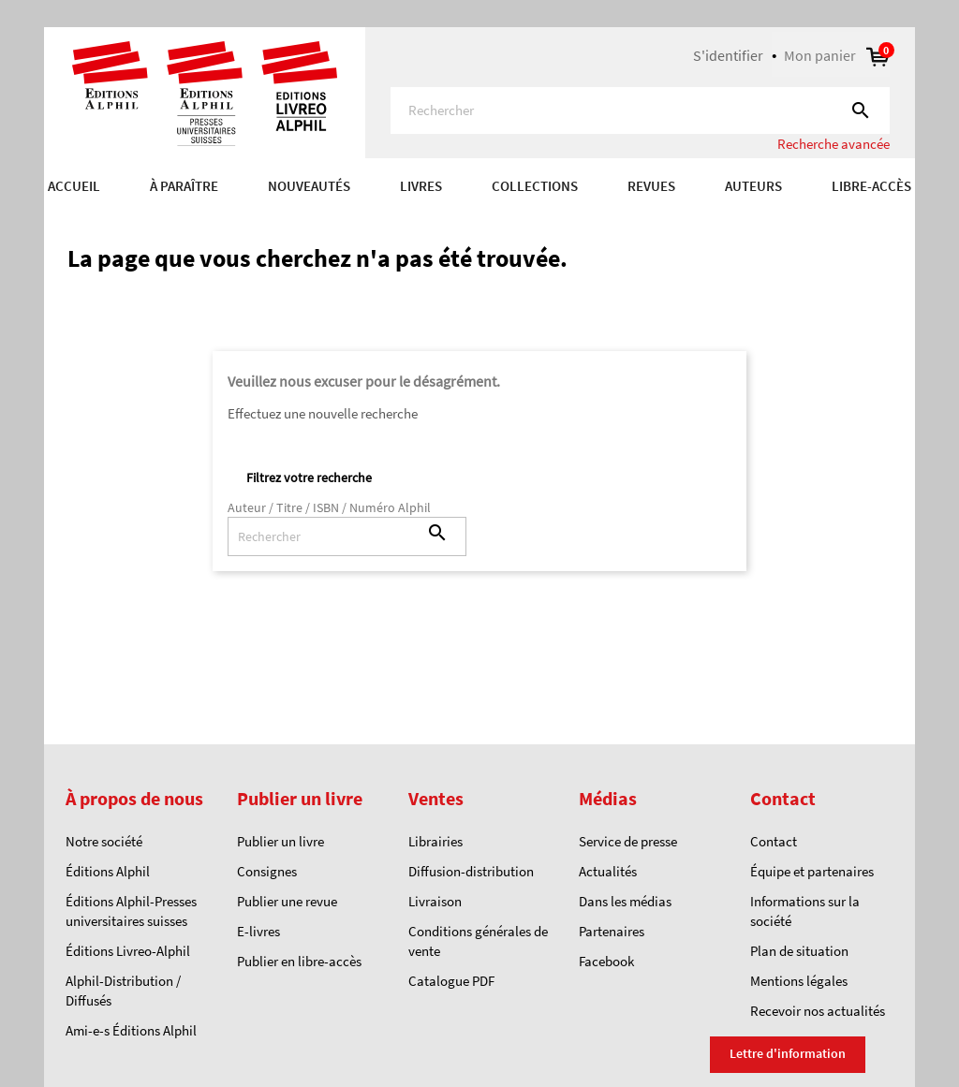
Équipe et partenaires (812, 871)
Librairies (435, 841)
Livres (421, 186)
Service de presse (628, 841)
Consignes (267, 871)
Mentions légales (799, 981)
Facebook (606, 961)
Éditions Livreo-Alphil (128, 951)
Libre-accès (871, 186)
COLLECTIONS (535, 186)
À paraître (184, 186)
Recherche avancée (833, 144)
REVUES (651, 186)
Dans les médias (625, 901)
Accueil (74, 186)
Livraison (435, 901)
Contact (773, 841)
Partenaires (611, 931)
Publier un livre (280, 841)
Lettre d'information (788, 1053)
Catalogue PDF (451, 981)
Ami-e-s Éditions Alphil (131, 1030)
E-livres (258, 931)
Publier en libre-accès (299, 961)
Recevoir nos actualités (817, 1011)
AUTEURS (753, 186)
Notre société (104, 841)
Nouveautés (309, 186)
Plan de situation (799, 951)
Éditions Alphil (108, 871)
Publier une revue (287, 901)
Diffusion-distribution (471, 871)
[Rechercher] (640, 110)
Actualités (608, 871)
